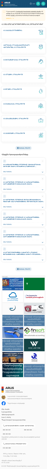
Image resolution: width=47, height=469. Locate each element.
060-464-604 (7, 434)
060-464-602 (28, 430)
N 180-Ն (13, 15)
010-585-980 (7, 448)
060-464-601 (7, 430)
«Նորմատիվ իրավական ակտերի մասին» (28, 11)
